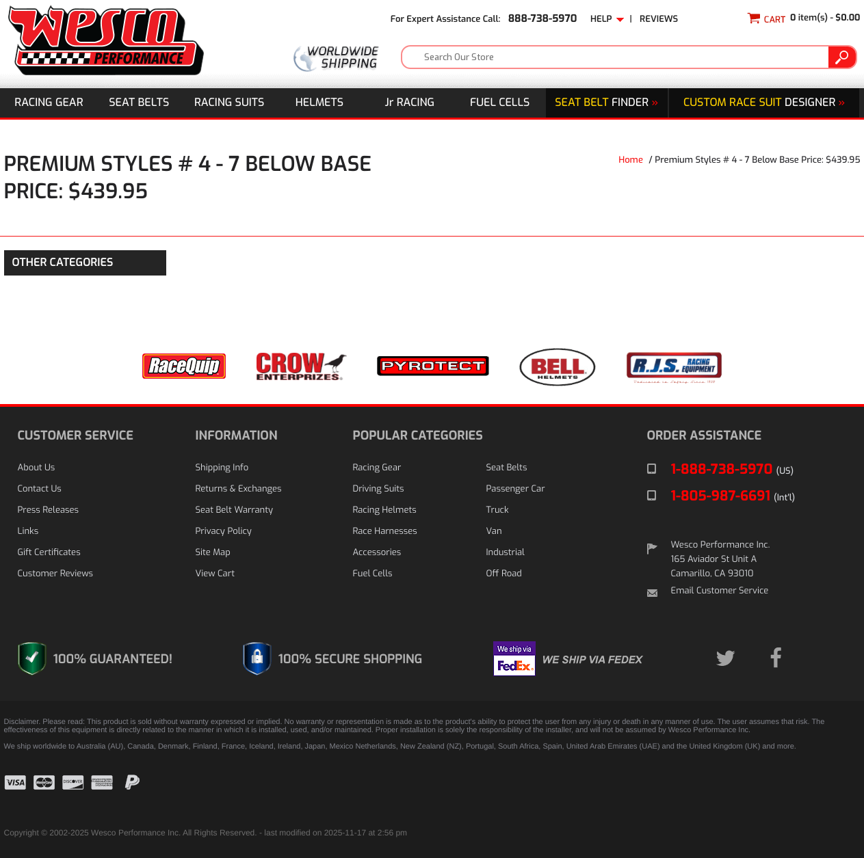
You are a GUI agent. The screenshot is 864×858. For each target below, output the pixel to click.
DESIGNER (764, 103)
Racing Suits (229, 103)
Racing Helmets (385, 510)
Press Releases (48, 510)
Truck (497, 510)
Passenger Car (515, 489)
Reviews (659, 19)
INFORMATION (237, 435)
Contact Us (40, 489)
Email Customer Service (720, 591)
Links (28, 531)
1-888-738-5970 (732, 469)
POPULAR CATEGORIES (418, 435)
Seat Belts (139, 103)
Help (607, 19)
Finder (606, 103)
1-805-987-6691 (733, 496)
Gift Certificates (49, 553)
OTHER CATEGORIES (63, 263)
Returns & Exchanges (239, 489)
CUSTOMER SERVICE (75, 435)
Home (630, 160)
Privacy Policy (224, 531)
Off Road (504, 574)
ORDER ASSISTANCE (704, 435)
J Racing (410, 103)
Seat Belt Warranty (234, 510)
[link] (826, 793)
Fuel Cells (499, 103)
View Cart (215, 574)
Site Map (213, 553)
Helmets (319, 103)
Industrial (505, 553)
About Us (36, 468)
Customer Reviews (55, 574)
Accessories (377, 553)
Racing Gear (48, 103)
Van (494, 531)
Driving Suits (378, 489)
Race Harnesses (385, 531)
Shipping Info (222, 468)
